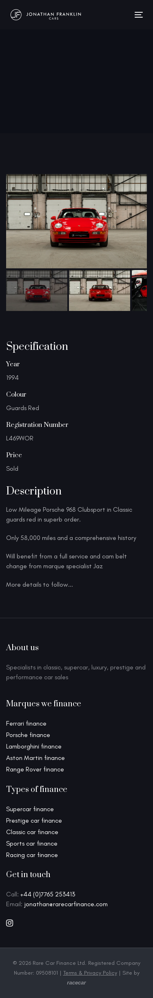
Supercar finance (30, 809)
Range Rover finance (35, 769)
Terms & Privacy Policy (90, 972)
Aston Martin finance (35, 758)
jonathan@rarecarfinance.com (66, 904)
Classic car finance (32, 832)
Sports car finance (32, 843)
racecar (76, 983)
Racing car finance (32, 855)
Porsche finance (28, 735)
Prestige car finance (34, 820)
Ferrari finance (26, 723)
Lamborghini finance (34, 746)
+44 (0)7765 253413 (47, 894)
